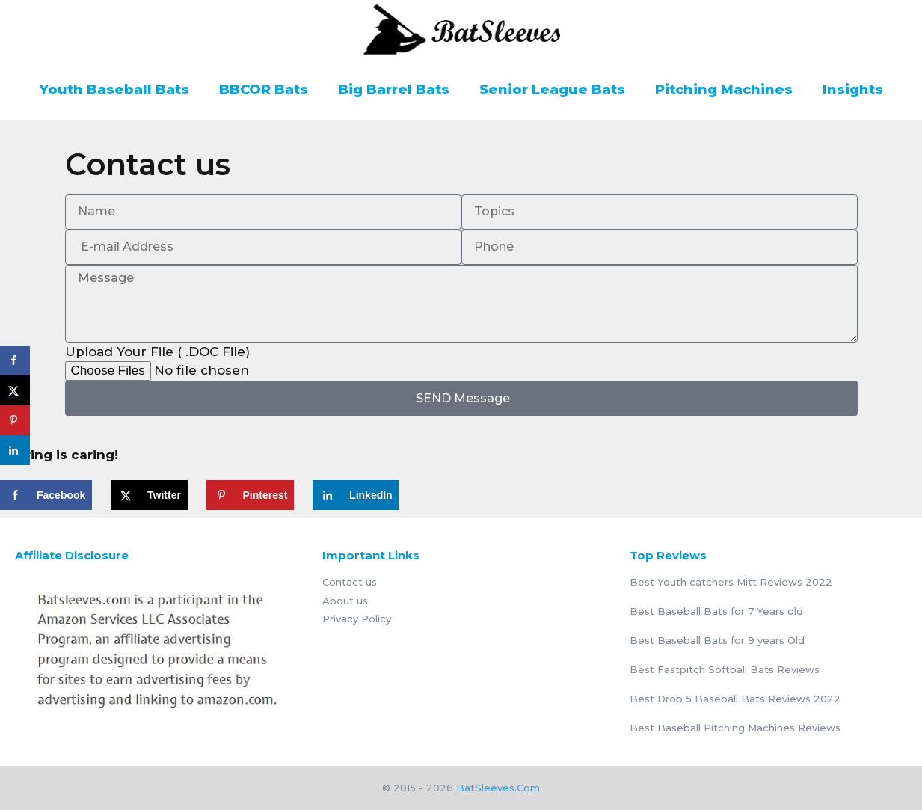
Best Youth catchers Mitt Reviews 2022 (731, 582)
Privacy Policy (356, 619)
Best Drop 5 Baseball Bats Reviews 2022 (735, 699)
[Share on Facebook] (46, 495)
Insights (853, 90)
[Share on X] (149, 495)
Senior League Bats (552, 90)
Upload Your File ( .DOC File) (157, 351)
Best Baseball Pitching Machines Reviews (735, 728)
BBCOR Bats (263, 90)
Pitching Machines (724, 90)
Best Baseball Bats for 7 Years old (716, 611)
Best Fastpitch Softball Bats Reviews (725, 669)
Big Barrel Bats (393, 90)
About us (345, 601)
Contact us (349, 582)
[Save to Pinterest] (250, 495)
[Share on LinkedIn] (356, 495)
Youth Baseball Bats (114, 90)
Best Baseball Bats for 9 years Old (717, 640)
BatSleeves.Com (498, 788)
